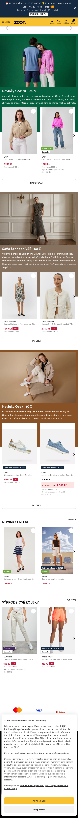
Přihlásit (66, 22)
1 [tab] (37, 32)
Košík (73, 22)
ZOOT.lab (8, 656)
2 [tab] (41, 32)
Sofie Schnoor (10, 321)
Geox (6, 472)
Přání (59, 22)
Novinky (72, 519)
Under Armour (47, 656)
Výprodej (71, 599)
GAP (6, 156)
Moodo (7, 576)
